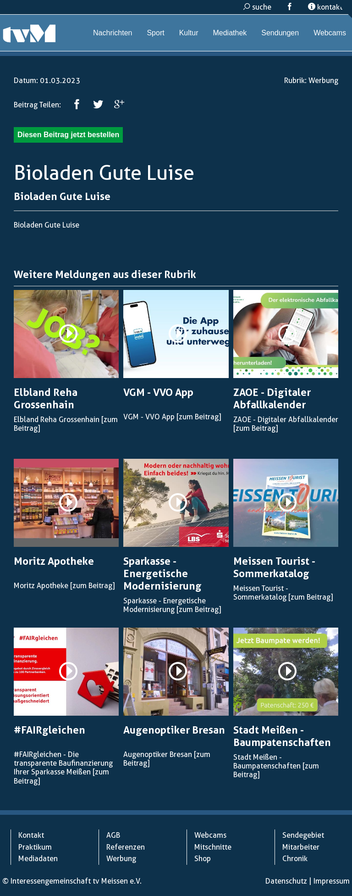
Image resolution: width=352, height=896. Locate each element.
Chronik (295, 858)
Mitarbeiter (300, 847)
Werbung (323, 80)
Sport (155, 33)
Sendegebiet (303, 835)
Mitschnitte (212, 847)
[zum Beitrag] (198, 416)
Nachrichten (112, 33)
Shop (202, 858)
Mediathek (230, 33)
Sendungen (280, 33)
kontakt (325, 7)
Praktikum (35, 847)
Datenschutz (286, 881)
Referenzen (125, 847)
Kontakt (31, 835)
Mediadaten (38, 858)
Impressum (332, 881)
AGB (113, 835)
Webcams (330, 33)
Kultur (188, 33)
